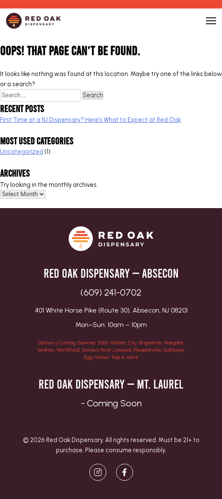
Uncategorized (21, 151)
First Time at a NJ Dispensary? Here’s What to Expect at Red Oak (90, 120)
